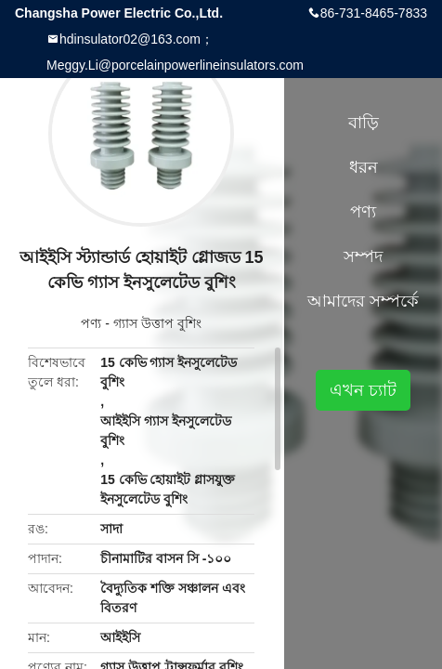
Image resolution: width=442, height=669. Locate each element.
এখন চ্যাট (363, 390)
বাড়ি (363, 122)
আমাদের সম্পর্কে (363, 301)
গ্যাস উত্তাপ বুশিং (157, 323)
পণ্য (91, 323)
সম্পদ (363, 256)
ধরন (363, 167)
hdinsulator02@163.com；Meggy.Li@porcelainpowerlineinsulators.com (175, 52)
